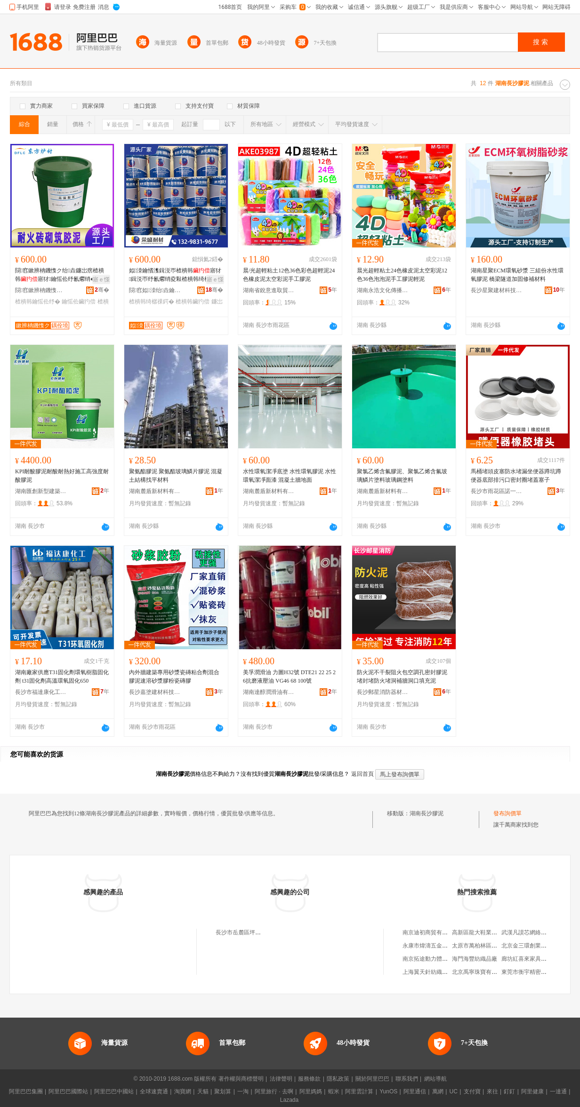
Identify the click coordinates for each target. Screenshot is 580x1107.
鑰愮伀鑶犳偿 (79, 301)
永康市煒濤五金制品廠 (431, 945)
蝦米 (333, 1091)
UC (454, 1091)
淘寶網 (182, 1091)
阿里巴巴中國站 (114, 1091)
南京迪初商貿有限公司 (431, 932)
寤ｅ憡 (101, 279)
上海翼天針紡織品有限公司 (436, 972)
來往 (492, 1091)
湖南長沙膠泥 (426, 813)
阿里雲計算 (359, 1091)
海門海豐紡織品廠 (474, 959)
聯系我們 (406, 1078)
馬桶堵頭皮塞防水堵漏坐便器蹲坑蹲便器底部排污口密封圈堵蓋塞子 (516, 475)
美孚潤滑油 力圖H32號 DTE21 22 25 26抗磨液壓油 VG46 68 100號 (289, 676)
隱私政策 (338, 1078)
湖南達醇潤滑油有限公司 (269, 692)
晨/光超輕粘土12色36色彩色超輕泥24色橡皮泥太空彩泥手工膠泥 (289, 274)
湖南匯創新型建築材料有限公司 (41, 491)
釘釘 (509, 1091)
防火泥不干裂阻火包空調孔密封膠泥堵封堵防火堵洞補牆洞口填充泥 (402, 676)
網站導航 (435, 1078)
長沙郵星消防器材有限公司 (383, 692)
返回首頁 (362, 774)
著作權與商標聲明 (241, 1078)
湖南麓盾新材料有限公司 (155, 491)
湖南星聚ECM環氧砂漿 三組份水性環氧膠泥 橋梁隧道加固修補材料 (517, 274)
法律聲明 (281, 1078)
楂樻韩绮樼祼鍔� (151, 301)
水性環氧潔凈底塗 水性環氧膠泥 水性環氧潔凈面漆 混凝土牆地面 (289, 475)
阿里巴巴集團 (26, 1091)
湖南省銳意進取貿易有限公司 (269, 290)
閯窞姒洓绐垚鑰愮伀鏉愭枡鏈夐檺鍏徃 (155, 290)
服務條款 (309, 1078)
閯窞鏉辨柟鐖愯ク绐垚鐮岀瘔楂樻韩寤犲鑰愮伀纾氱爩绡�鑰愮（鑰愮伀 (61, 275)
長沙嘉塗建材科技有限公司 (155, 692)
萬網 (437, 1091)
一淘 (243, 1091)
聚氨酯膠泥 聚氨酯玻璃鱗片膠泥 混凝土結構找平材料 (175, 475)
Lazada (289, 1100)
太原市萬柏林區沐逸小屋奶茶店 (491, 945)
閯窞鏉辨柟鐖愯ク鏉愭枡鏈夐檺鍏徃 (41, 290)
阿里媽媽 (310, 1091)
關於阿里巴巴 (372, 1078)
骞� (102, 290)
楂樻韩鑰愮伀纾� (37, 301)
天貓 (203, 1091)
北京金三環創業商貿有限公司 (538, 945)
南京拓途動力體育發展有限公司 (442, 959)
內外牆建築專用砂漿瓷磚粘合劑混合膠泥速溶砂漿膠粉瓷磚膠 (174, 676)
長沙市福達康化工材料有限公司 (41, 692)
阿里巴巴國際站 (68, 1091)
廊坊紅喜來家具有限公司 (532, 959)
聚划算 (222, 1091)
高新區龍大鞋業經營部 (480, 932)
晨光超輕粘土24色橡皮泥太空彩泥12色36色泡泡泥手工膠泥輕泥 (402, 274)
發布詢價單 (507, 813)
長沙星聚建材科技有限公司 (497, 290)
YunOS (388, 1091)
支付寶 (472, 1091)
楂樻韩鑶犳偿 (192, 301)
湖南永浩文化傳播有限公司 (383, 290)
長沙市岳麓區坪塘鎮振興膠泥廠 (255, 932)
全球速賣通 (154, 1091)
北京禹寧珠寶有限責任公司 (486, 972)
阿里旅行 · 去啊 (274, 1091)
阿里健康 (532, 1091)
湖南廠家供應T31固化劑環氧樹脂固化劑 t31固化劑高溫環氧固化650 (62, 676)
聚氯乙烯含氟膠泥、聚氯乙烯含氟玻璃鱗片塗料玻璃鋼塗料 (402, 475)
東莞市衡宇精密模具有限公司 (538, 972)
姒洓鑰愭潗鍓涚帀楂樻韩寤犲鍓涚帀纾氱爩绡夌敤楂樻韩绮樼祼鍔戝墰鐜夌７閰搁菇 (175, 275)
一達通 (558, 1091)
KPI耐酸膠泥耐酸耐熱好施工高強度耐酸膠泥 (62, 475)
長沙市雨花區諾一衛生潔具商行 (497, 491)
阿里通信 (414, 1091)
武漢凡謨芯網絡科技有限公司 (538, 932)
